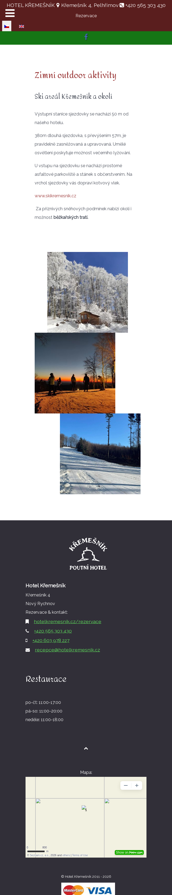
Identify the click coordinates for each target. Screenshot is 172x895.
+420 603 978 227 (51, 640)
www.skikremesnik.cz (55, 195)
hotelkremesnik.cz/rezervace (67, 621)
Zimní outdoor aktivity (76, 75)
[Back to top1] (86, 748)
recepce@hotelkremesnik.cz (67, 649)
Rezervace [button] (86, 15)
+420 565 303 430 (145, 5)
